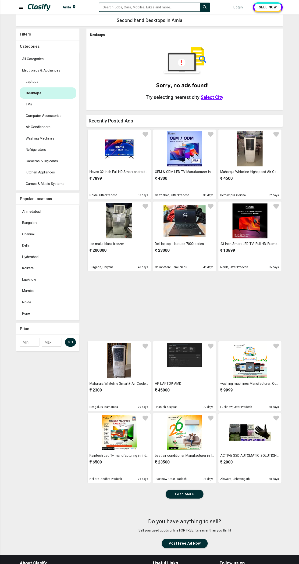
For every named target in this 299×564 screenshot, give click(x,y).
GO (70, 342)
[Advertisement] (47, 424)
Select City (212, 97)
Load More (184, 494)
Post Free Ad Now (185, 543)
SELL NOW (268, 7)
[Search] (205, 7)
